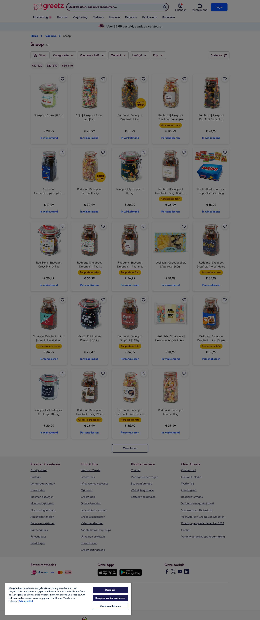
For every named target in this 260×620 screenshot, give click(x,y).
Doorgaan (110, 590)
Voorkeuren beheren (110, 606)
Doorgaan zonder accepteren (110, 598)
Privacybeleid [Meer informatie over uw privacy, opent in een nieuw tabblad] (26, 601)
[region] (68, 599)
